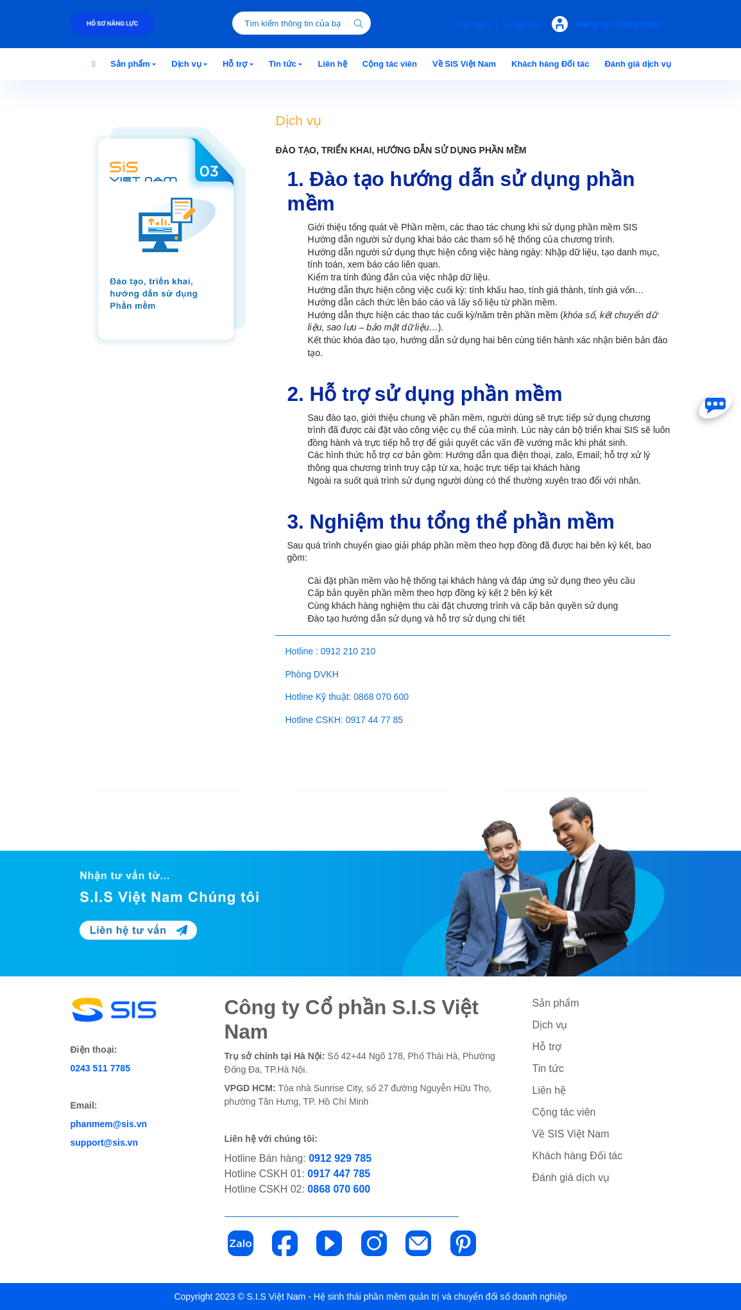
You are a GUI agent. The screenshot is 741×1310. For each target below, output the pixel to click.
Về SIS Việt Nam (570, 1133)
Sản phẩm (555, 1003)
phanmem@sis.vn (109, 1124)
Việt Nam (473, 24)
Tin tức (548, 1068)
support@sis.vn (104, 1142)
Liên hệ (549, 1090)
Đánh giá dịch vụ (571, 1177)
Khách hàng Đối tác (577, 1155)
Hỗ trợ (547, 1046)
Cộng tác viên (564, 1112)
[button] (133, 64)
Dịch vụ (550, 1024)
